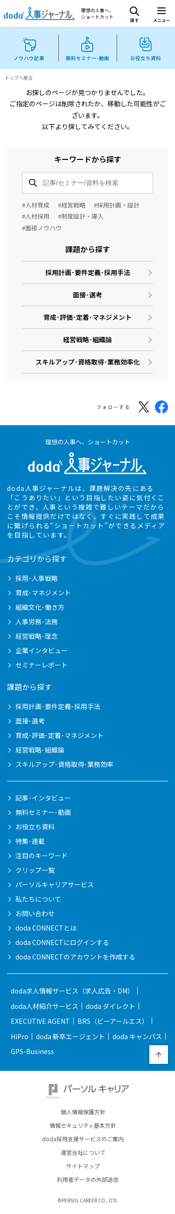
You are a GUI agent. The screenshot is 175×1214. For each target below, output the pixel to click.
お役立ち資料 (35, 826)
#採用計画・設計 (117, 204)
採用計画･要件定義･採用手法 (87, 272)
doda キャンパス (137, 1036)
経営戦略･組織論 (87, 339)
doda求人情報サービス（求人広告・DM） (72, 990)
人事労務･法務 (36, 621)
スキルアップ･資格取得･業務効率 (64, 764)
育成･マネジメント (43, 592)
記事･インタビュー (43, 797)
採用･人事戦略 (36, 578)
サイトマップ (83, 1166)
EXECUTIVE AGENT (40, 1021)
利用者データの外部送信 (88, 1179)
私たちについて (38, 899)
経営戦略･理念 (36, 636)
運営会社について (83, 1152)
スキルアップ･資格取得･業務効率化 (87, 361)
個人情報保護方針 (83, 1112)
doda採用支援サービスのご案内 (83, 1139)
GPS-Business (32, 1051)
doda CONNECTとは (46, 927)
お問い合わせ (35, 913)
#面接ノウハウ (42, 227)
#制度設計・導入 (81, 216)
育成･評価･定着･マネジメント (87, 317)
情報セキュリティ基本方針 (82, 1125)
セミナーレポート (41, 664)
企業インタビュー (41, 650)
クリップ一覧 (35, 870)
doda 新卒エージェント (70, 1036)
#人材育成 (35, 204)
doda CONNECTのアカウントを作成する (75, 956)
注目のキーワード (41, 855)
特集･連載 (30, 841)
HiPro (19, 1036)
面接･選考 (87, 294)
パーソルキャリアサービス (54, 884)
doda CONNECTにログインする (62, 942)
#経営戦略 (71, 204)
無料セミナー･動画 (43, 812)
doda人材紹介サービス (44, 1006)
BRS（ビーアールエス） (112, 1021)
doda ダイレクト (110, 1006)
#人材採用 (35, 216)
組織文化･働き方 (39, 607)
